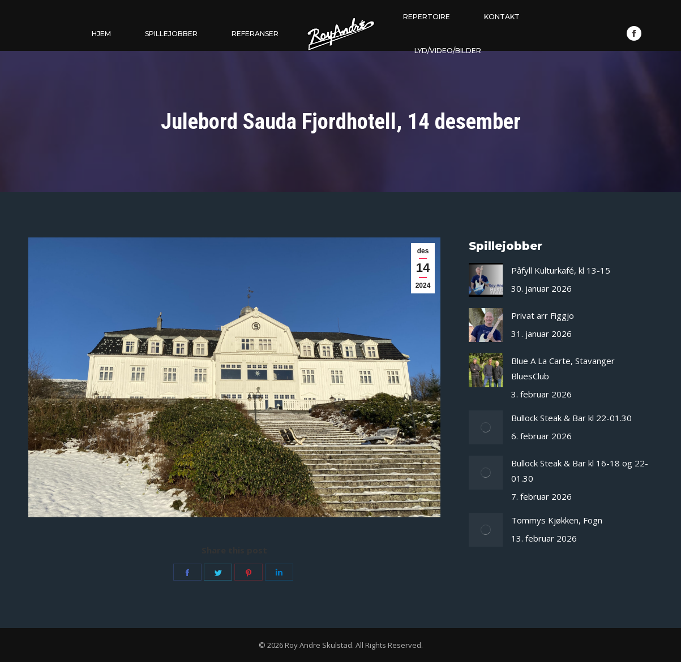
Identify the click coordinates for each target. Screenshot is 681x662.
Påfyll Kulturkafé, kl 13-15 (560, 270)
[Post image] (486, 280)
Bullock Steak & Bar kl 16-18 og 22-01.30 (579, 470)
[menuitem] (101, 34)
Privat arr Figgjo (542, 315)
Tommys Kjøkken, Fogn (556, 520)
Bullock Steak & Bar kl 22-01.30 (571, 417)
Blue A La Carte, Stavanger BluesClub (563, 368)
